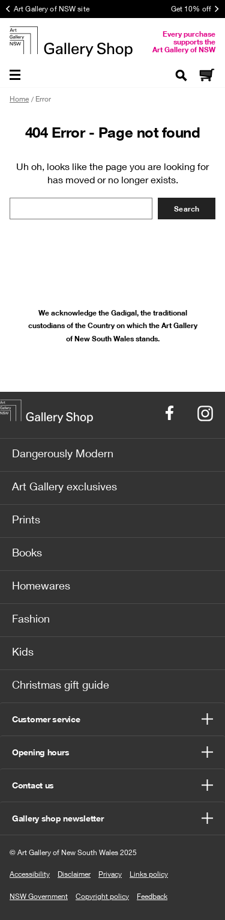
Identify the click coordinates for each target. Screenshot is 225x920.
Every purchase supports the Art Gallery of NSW (183, 41)
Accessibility (30, 874)
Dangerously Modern (62, 453)
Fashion (31, 618)
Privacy (110, 874)
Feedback (152, 896)
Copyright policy (102, 896)
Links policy (149, 874)
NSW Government (39, 896)
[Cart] (206, 76)
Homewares (41, 585)
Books (27, 552)
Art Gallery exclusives (64, 486)
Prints (26, 519)
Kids (23, 651)
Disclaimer (74, 874)
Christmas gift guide (60, 684)
